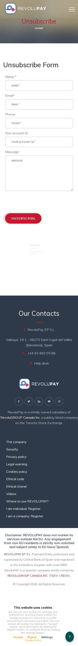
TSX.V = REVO (59, 576)
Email (10, 97)
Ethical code (15, 479)
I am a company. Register (24, 516)
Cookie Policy (33, 640)
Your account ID (17, 133)
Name (11, 79)
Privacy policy (16, 457)
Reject (32, 637)
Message (13, 151)
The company (16, 442)
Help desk (41, 363)
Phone (11, 115)
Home (39, 28)
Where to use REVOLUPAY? (27, 501)
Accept (18, 637)
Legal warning (16, 464)
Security (12, 449)
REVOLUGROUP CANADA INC (28, 576)
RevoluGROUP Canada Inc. (20, 417)
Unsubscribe (23, 216)
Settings (47, 637)
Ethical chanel (16, 486)
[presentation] (36, 199)
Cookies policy (16, 471)
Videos (11, 494)
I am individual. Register (23, 509)
